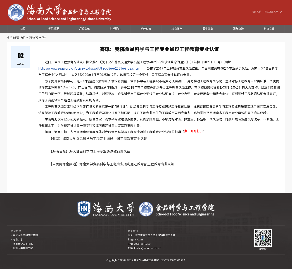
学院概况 (53, 28)
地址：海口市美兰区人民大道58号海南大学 (151, 235)
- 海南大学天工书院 (22, 243)
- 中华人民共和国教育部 (24, 235)
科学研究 (115, 28)
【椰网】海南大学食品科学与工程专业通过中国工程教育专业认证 (98, 139)
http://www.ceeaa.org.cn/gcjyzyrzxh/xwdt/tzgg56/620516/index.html (89, 68)
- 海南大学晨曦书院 (22, 248)
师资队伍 (84, 28)
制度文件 (269, 28)
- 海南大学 (17, 239)
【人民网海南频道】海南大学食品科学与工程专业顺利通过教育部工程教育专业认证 (111, 164)
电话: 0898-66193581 (140, 243)
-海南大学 (256, 11)
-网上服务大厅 (270, 11)
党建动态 (145, 28)
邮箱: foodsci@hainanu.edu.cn (144, 248)
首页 (23, 28)
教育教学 (176, 28)
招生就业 (207, 28)
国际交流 (238, 28)
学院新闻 (33, 37)
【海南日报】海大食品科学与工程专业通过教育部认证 (89, 151)
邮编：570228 (135, 239)
